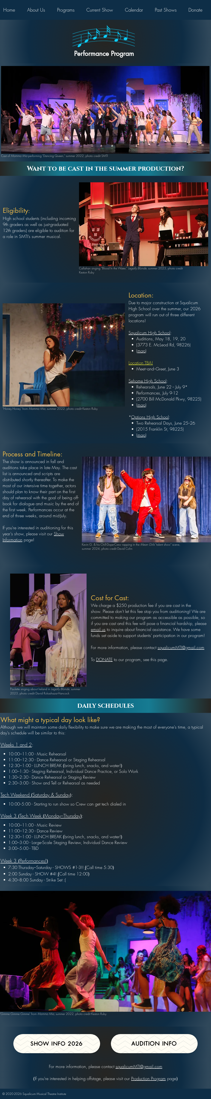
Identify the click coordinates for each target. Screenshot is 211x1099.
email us (98, 629)
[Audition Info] (154, 1043)
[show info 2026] (56, 1043)
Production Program (148, 1078)
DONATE (104, 659)
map (141, 405)
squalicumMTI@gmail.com (181, 647)
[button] (39, 10)
